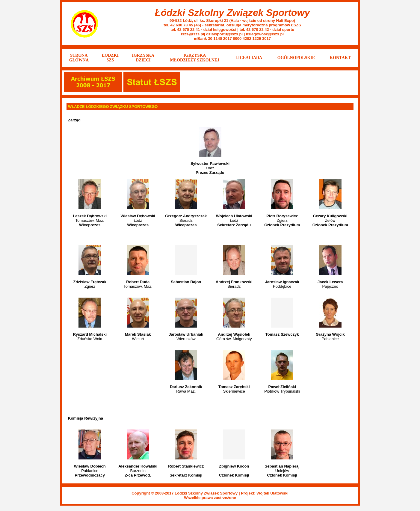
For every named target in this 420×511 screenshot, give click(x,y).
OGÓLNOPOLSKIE (296, 57)
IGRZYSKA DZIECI (143, 57)
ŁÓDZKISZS (110, 57)
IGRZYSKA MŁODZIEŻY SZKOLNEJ (195, 57)
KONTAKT (340, 57)
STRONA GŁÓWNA (79, 57)
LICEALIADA (248, 57)
